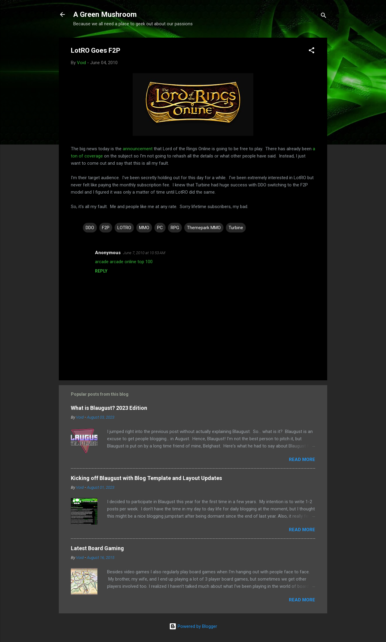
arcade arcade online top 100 (124, 261)
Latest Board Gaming (97, 548)
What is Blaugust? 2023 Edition (109, 408)
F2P (105, 227)
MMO (144, 227)
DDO (90, 227)
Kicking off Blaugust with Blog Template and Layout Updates (146, 478)
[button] (311, 51)
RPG (175, 227)
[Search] (323, 16)
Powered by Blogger (193, 626)
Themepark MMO (204, 227)
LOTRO (124, 227)
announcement (138, 148)
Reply (101, 271)
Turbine (236, 227)
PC (160, 227)
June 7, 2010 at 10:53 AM (144, 253)
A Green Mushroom (105, 14)
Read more (302, 459)
